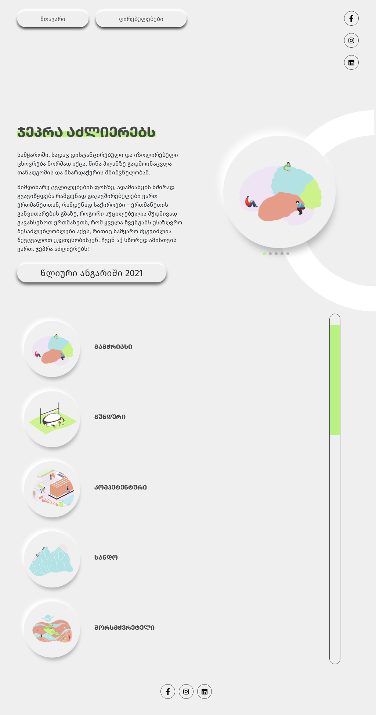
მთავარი (52, 18)
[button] (264, 253)
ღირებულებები (141, 18)
